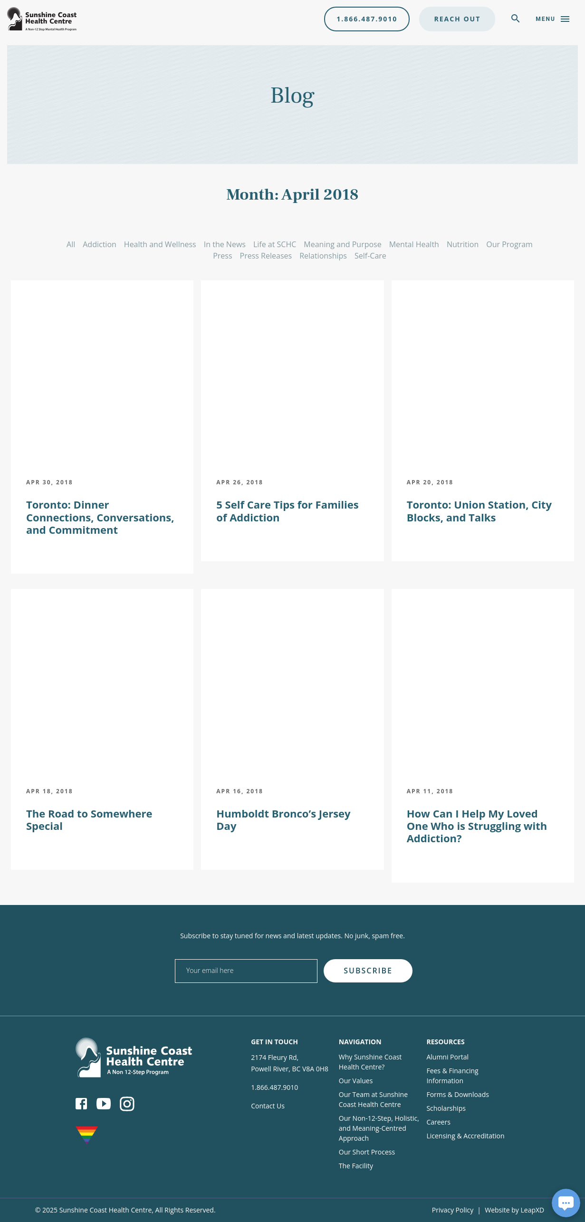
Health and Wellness (160, 244)
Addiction (99, 244)
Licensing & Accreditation (465, 1135)
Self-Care (370, 255)
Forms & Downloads (457, 1094)
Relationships (323, 255)
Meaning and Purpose (342, 244)
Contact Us (268, 1105)
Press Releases (266, 255)
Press (222, 255)
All (71, 244)
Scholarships (445, 1108)
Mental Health (414, 244)
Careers (438, 1121)
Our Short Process (367, 1151)
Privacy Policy (452, 1209)
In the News (225, 244)
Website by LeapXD (514, 1209)
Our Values (356, 1080)
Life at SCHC (274, 244)
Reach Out (457, 18)
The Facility (356, 1165)
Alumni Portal (447, 1056)
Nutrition (463, 244)
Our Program (509, 244)
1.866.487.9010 (366, 18)
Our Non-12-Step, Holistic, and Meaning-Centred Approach (379, 1128)
